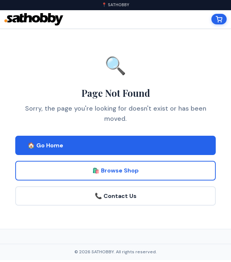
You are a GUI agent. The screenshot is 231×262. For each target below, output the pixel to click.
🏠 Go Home (45, 145)
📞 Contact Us (116, 196)
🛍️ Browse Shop (115, 170)
